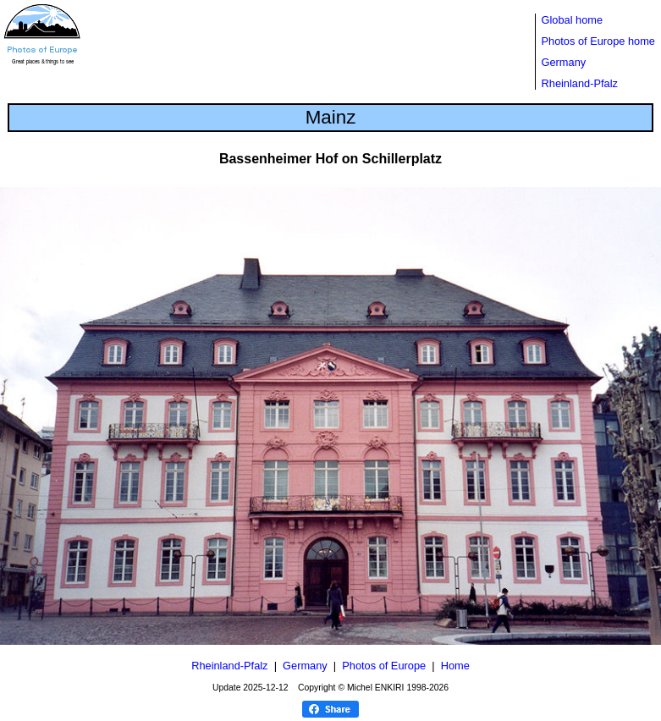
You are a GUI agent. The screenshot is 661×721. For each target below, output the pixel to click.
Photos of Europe (384, 665)
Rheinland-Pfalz (580, 83)
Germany (564, 62)
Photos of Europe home (598, 41)
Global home (572, 20)
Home (455, 665)
